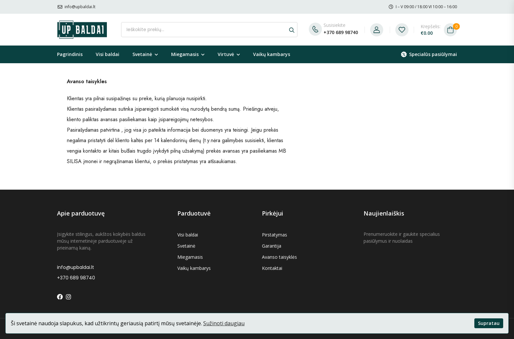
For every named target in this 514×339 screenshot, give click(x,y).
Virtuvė (226, 54)
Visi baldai (107, 54)
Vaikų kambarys (271, 54)
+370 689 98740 (341, 32)
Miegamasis (185, 54)
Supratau (489, 323)
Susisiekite (335, 25)
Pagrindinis (70, 54)
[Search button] (291, 29)
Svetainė (142, 54)
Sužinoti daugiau (224, 323)
